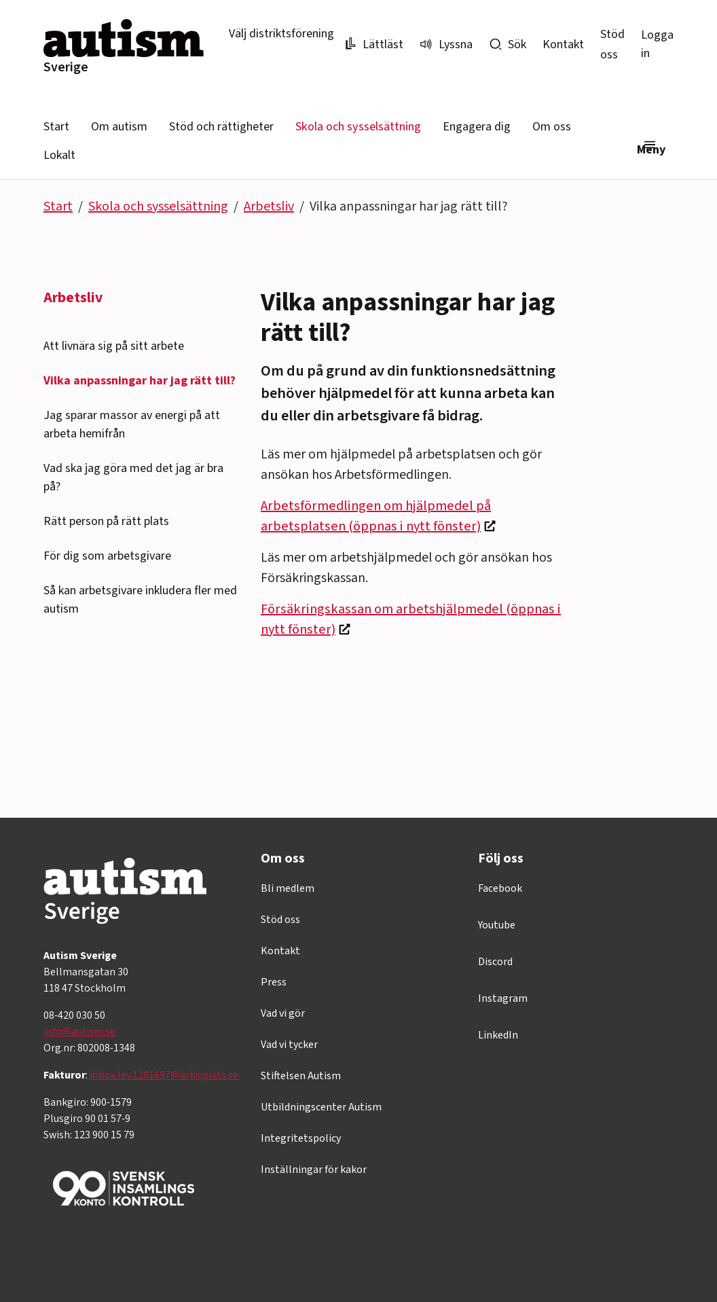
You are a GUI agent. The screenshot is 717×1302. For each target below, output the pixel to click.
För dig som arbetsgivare (107, 555)
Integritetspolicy (301, 1138)
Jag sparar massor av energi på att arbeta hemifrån (131, 424)
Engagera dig (477, 126)
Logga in (657, 44)
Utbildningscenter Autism (321, 1107)
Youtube (496, 925)
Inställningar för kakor (314, 1169)
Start (56, 126)
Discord (495, 961)
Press (274, 982)
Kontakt (563, 44)
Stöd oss (280, 919)
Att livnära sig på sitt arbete (113, 346)
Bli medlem (287, 888)
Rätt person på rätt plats (106, 521)
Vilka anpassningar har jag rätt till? (139, 380)
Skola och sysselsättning (358, 126)
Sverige (65, 67)
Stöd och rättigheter (221, 126)
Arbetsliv (269, 206)
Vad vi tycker (289, 1044)
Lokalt (59, 155)
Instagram (503, 998)
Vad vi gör (283, 1013)
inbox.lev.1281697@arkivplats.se (164, 1075)
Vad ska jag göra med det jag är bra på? (133, 477)
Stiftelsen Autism (301, 1075)
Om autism (119, 126)
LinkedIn (498, 1035)
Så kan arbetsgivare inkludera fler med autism (140, 599)
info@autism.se (79, 1031)
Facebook (500, 888)
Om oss (551, 126)
